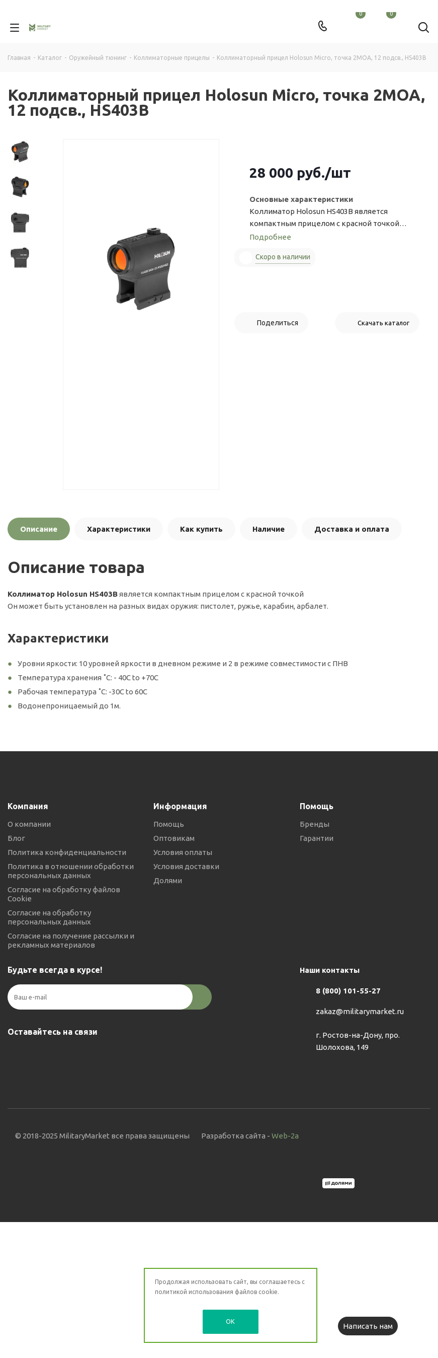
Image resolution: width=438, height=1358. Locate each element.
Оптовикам (174, 838)
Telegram (43, 1055)
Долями (167, 880)
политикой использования (194, 1292)
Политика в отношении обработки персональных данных (71, 871)
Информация (180, 806)
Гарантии (316, 838)
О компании (29, 824)
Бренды (314, 824)
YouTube (68, 1055)
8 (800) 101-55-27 (348, 990)
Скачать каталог (383, 322)
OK (230, 1321)
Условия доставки (186, 866)
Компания (28, 806)
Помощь (168, 824)
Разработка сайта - (250, 1135)
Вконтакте (18, 1055)
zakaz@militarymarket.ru (360, 1012)
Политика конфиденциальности (67, 852)
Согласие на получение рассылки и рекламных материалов (71, 940)
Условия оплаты (182, 852)
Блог (16, 838)
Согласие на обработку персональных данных (49, 917)
